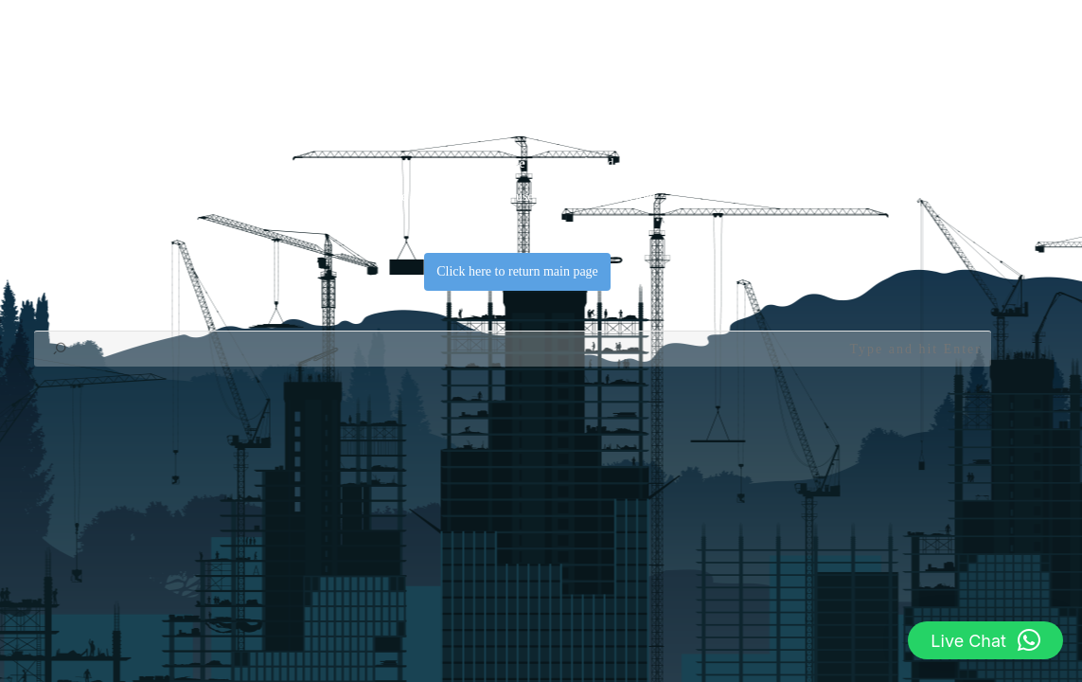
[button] (985, 640)
